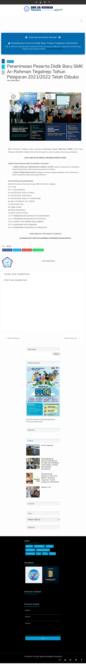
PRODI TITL (46, 488)
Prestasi (30, 554)
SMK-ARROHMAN (14, 81)
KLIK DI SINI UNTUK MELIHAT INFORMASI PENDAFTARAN (46, 158)
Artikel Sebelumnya (70, 338)
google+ (27, 250)
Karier (50, 547)
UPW (45, 554)
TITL (38, 554)
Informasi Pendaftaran (54, 49)
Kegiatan (30, 550)
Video (52, 554)
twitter (17, 250)
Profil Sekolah (47, 446)
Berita (12, 62)
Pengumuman (43, 550)
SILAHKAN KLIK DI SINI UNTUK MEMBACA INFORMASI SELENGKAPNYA (46, 238)
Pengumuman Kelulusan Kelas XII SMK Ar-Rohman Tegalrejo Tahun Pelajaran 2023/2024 (50, 479)
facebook (7, 250)
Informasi (39, 547)
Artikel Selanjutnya (14, 338)
